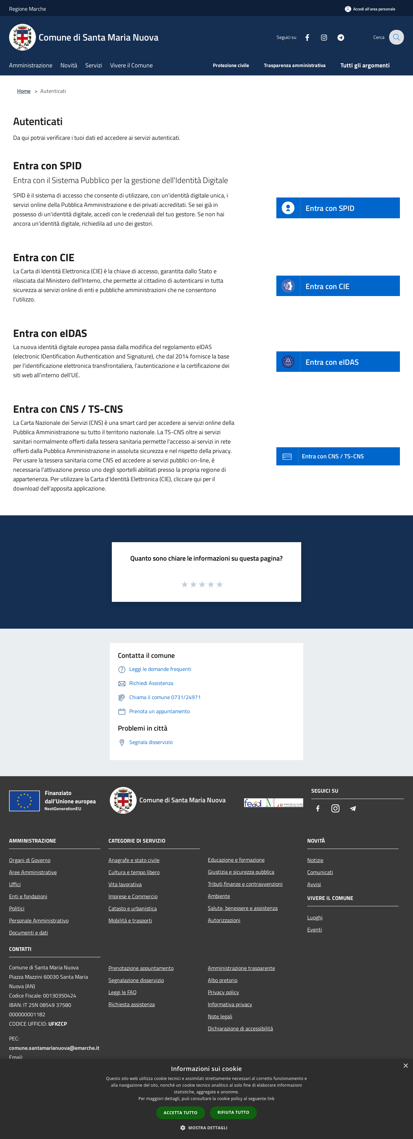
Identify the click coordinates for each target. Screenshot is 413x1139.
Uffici (15, 884)
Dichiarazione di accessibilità (240, 1028)
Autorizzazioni (224, 920)
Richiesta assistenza (131, 1004)
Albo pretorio (222, 980)
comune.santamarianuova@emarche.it (54, 1048)
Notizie (315, 860)
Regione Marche (27, 9)
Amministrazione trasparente (241, 968)
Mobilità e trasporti (130, 920)
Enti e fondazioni (28, 896)
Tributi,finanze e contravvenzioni (245, 884)
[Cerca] (396, 37)
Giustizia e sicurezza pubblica (241, 872)
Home (24, 91)
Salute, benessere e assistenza (243, 908)
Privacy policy (223, 992)
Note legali (220, 1016)
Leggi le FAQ (122, 992)
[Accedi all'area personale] (370, 9)
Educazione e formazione (236, 860)
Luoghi (315, 917)
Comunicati (320, 872)
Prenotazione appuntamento (141, 968)
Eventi (314, 929)
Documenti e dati (28, 932)
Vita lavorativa (125, 884)
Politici (17, 908)
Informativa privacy (230, 1004)
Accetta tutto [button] (180, 1113)
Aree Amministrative (33, 872)
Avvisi (314, 884)
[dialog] (206, 1099)
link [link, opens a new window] (271, 1098)
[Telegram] (336, 37)
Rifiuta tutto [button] (233, 1112)
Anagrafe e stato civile (133, 860)
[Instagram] (319, 37)
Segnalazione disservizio (136, 980)
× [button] (405, 1066)
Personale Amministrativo (38, 920)
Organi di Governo (29, 860)
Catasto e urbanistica (132, 908)
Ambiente (219, 896)
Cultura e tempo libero (133, 872)
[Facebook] (302, 37)
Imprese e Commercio (132, 896)
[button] (206, 1127)
